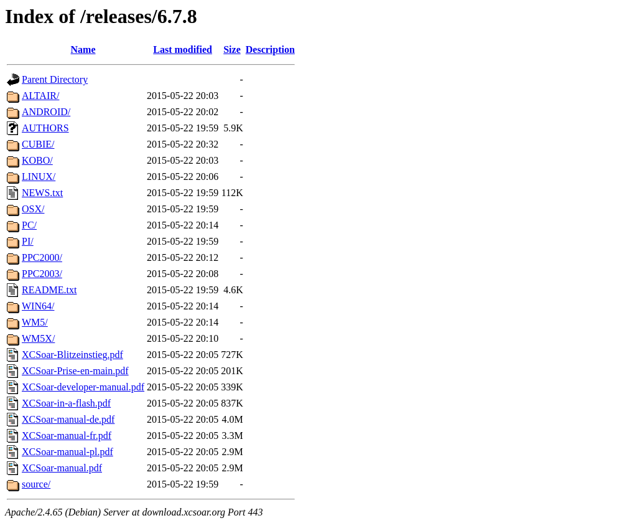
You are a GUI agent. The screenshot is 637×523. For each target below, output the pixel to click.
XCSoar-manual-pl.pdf (67, 451)
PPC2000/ (42, 257)
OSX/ (33, 209)
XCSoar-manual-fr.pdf (66, 435)
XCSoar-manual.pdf (62, 468)
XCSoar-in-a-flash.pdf (66, 403)
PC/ (29, 225)
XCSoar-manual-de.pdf (68, 419)
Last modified (182, 49)
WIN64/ (38, 306)
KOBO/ (37, 160)
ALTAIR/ (40, 95)
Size (232, 49)
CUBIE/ (38, 144)
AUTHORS (45, 128)
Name (83, 49)
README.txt (49, 290)
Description (270, 49)
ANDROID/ (46, 111)
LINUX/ (38, 176)
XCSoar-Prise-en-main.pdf (75, 370)
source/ (36, 484)
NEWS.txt (42, 192)
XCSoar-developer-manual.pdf (83, 387)
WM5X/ (38, 338)
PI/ (28, 241)
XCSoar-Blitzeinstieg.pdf (72, 354)
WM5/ (35, 322)
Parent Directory (55, 79)
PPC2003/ (42, 273)
